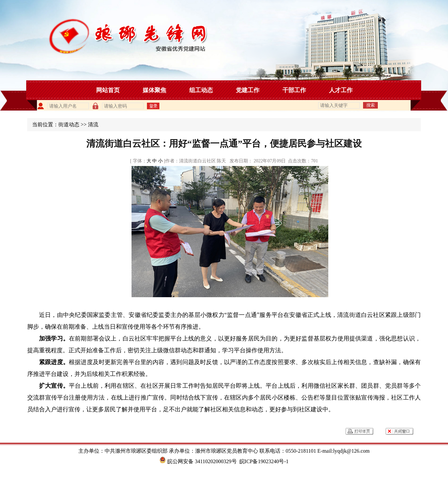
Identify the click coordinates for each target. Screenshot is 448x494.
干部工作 (294, 90)
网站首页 (108, 90)
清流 (93, 124)
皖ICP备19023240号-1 (264, 461)
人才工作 (341, 90)
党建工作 (247, 90)
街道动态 (68, 124)
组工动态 (201, 90)
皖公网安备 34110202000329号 (197, 461)
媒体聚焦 (154, 90)
